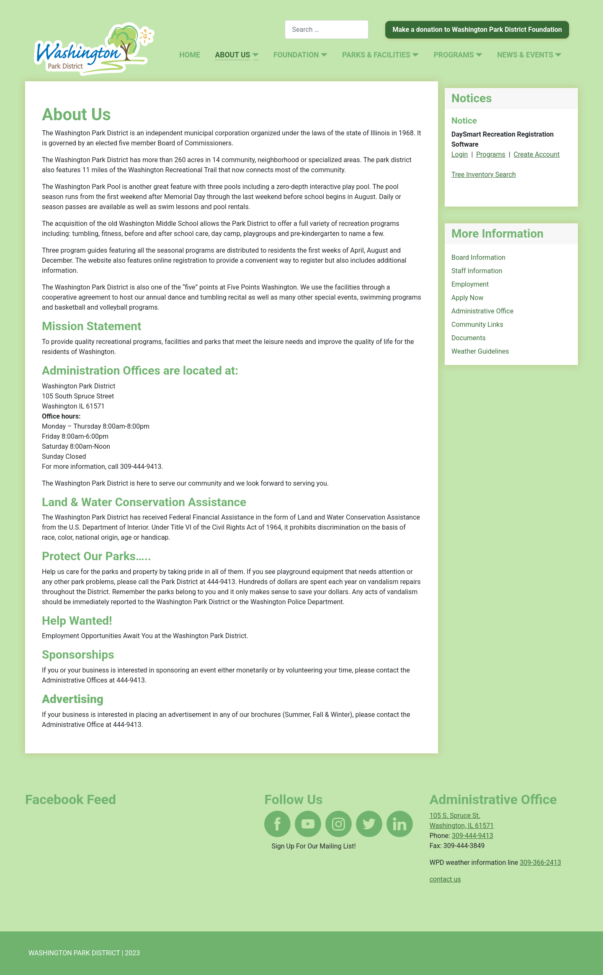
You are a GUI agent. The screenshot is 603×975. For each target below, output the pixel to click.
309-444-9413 (472, 836)
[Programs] (478, 54)
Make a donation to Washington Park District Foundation (477, 30)
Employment (470, 284)
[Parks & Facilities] (414, 54)
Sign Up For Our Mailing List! (313, 846)
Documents (468, 338)
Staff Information (476, 271)
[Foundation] (323, 54)
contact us (445, 879)
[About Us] (254, 54)
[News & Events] (557, 54)
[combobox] (326, 29)
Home (189, 55)
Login (459, 154)
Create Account (537, 154)
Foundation (296, 55)
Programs (454, 55)
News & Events (525, 55)
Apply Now (467, 298)
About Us (232, 55)
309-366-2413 (540, 862)
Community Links (477, 324)
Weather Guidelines (480, 351)
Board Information (478, 257)
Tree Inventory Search (483, 174)
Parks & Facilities (376, 55)
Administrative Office (482, 311)
